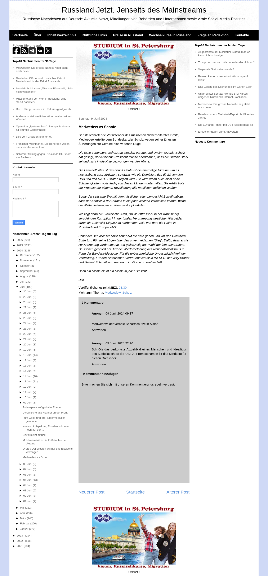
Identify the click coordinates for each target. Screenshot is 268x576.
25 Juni (28, 318)
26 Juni (28, 312)
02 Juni (28, 495)
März (23, 518)
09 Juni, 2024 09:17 (119, 313)
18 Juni (28, 355)
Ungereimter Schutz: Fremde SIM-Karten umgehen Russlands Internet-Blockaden (222, 95)
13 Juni (28, 381)
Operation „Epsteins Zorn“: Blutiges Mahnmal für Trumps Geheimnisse (43, 128)
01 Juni (28, 501)
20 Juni (28, 344)
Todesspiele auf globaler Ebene (42, 407)
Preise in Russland (128, 35)
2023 (20, 535)
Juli (22, 281)
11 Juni (28, 392)
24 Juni (28, 323)
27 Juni (28, 307)
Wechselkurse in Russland (170, 35)
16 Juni (28, 365)
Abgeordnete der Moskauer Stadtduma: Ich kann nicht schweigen (224, 53)
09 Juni (28, 402)
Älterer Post (177, 492)
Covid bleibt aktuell (34, 434)
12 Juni (28, 386)
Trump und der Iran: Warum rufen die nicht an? (226, 62)
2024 (20, 250)
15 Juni (28, 370)
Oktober (25, 265)
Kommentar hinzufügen (101, 374)
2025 (20, 245)
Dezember (27, 255)
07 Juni (28, 469)
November (27, 260)
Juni (23, 286)
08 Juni (28, 464)
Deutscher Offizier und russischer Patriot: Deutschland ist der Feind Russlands (41, 80)
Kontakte (241, 35)
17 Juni (28, 360)
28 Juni (28, 302)
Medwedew (113, 292)
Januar (24, 528)
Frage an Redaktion (212, 35)
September (27, 271)
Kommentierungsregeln (146, 384)
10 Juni (28, 397)
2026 (20, 239)
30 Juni (28, 291)
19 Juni (28, 349)
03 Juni (28, 490)
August (24, 276)
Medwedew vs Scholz (36, 457)
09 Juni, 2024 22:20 (119, 343)
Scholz (127, 292)
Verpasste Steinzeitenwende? (216, 69)
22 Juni (28, 333)
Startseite (20, 35)
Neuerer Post (91, 492)
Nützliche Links (94, 35)
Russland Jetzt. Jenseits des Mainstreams (134, 10)
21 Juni (28, 339)
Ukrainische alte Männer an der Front (45, 412)
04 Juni (28, 485)
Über (37, 35)
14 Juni (28, 376)
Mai (22, 507)
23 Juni (28, 328)
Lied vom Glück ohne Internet (34, 136)
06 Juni (28, 474)
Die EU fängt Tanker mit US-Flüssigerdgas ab (43, 109)
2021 (20, 546)
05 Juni (28, 479)
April (23, 513)
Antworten (99, 330)
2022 (20, 540)
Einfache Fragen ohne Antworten (218, 131)
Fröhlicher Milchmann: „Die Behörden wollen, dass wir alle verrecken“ (43, 145)
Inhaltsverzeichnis (61, 35)
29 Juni (28, 296)
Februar (25, 523)
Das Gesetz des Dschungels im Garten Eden (225, 86)
